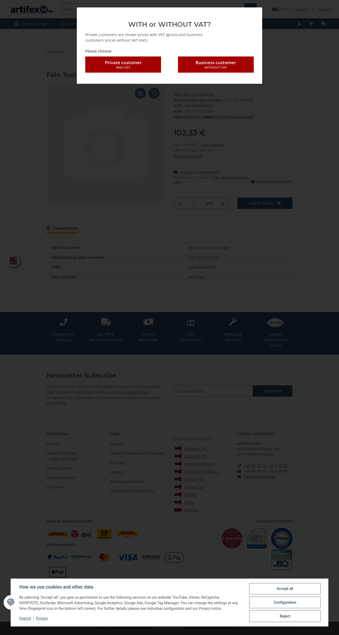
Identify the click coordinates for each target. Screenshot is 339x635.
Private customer (123, 64)
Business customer (216, 64)
